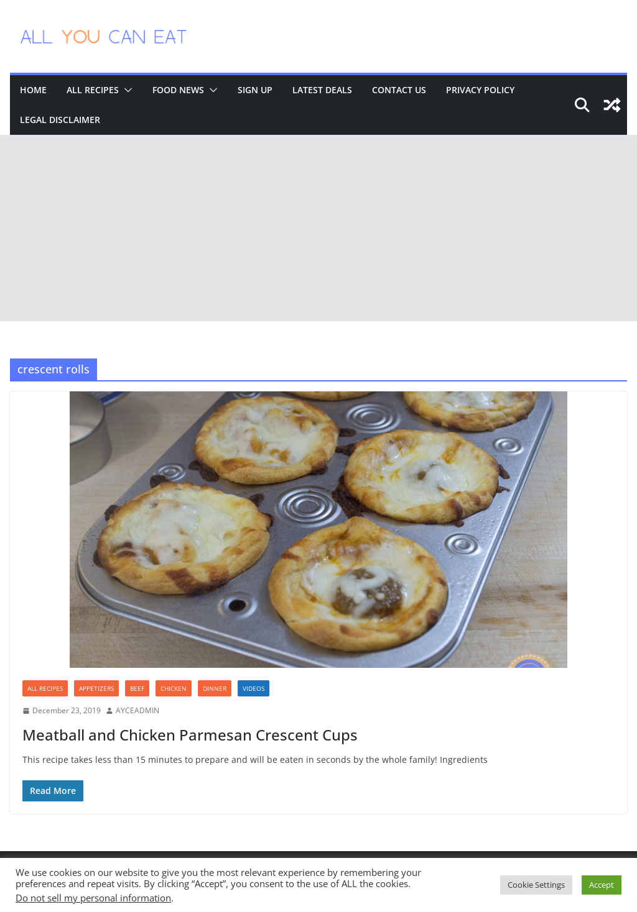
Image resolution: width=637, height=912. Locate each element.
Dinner (214, 688)
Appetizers (96, 688)
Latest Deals (322, 90)
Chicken (173, 688)
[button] (126, 90)
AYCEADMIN (137, 710)
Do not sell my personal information (93, 897)
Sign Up (255, 90)
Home (33, 90)
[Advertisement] (318, 228)
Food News (178, 90)
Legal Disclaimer (60, 119)
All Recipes (93, 90)
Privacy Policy (480, 90)
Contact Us (399, 90)
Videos (253, 688)
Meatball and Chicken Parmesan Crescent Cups (190, 734)
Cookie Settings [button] (536, 884)
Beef (137, 688)
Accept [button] (601, 884)
